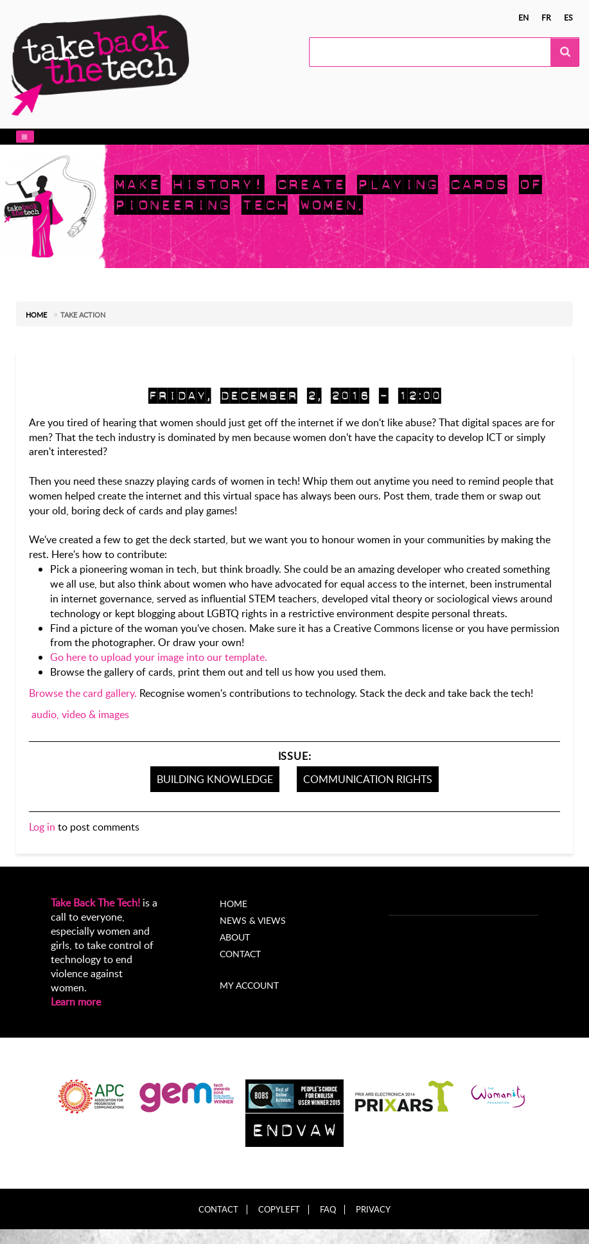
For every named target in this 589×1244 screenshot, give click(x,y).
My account (249, 985)
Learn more (76, 1002)
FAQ (328, 1209)
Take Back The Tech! (95, 903)
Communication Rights (367, 779)
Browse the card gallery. (83, 693)
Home (36, 314)
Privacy (373, 1209)
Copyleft (279, 1209)
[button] (25, 137)
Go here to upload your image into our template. (158, 657)
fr (546, 17)
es (568, 17)
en (523, 17)
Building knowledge (215, 779)
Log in (42, 827)
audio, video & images (80, 714)
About (235, 937)
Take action (82, 314)
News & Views (253, 920)
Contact (240, 954)
